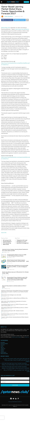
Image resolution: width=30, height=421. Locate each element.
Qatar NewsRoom (9, 16)
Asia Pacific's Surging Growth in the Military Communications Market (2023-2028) (14, 314)
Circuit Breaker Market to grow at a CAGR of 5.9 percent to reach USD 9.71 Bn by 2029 (14, 305)
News (5, 4)
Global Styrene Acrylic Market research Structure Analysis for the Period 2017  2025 (18, 260)
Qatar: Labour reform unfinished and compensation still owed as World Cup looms (13, 302)
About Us (10, 401)
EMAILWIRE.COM (6, 27)
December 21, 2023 (11, 257)
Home (2, 4)
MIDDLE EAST (3, 352)
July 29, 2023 (4, 318)
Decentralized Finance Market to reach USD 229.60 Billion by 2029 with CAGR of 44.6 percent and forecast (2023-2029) (17, 278)
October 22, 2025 (10, 269)
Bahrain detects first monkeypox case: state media (11, 295)
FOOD (2, 346)
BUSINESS (3, 342)
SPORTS (2, 349)
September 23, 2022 (19, 16)
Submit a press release (16, 337)
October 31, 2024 (4, 312)
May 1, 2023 (13, 305)
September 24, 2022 (6, 288)
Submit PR (26, 1)
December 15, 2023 (11, 315)
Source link (3, 232)
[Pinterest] (18, 398)
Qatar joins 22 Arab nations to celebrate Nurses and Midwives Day (14, 298)
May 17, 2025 (4, 293)
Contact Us (20, 401)
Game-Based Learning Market (22, 29)
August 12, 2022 (5, 274)
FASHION (2, 344)
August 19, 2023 (10, 281)
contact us (27, 337)
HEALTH (2, 347)
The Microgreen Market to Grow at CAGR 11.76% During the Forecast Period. (16, 255)
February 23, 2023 (8, 308)
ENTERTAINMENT (4, 343)
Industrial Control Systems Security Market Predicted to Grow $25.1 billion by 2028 (15, 250)
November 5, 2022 (5, 299)
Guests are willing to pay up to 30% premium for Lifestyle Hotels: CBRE (15, 272)
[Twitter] (13, 398)
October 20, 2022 (12, 302)
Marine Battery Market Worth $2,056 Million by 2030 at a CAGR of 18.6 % (14, 308)
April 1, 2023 (9, 262)
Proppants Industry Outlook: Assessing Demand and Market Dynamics (15, 317)
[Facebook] (11, 398)
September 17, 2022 (5, 296)
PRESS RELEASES (10, 4)
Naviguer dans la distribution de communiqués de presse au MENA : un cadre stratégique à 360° (17, 266)
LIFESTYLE (3, 348)
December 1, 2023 (5, 252)
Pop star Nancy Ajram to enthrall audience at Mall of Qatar (14, 286)
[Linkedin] (16, 398)
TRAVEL (2, 351)
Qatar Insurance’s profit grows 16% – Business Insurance (12, 310)
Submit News (14, 401)
